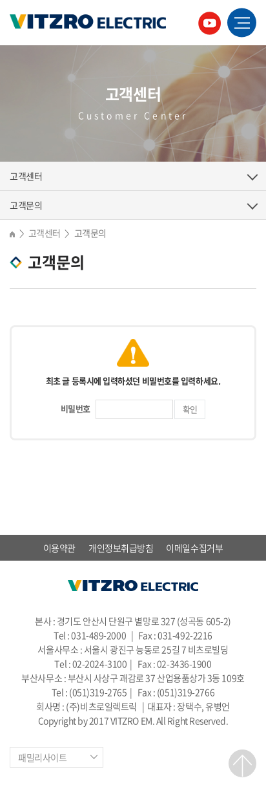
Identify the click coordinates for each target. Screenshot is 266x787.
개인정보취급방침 (120, 547)
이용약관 (59, 547)
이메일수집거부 (194, 547)
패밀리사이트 (42, 757)
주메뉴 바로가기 (0, 0)
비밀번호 (75, 408)
